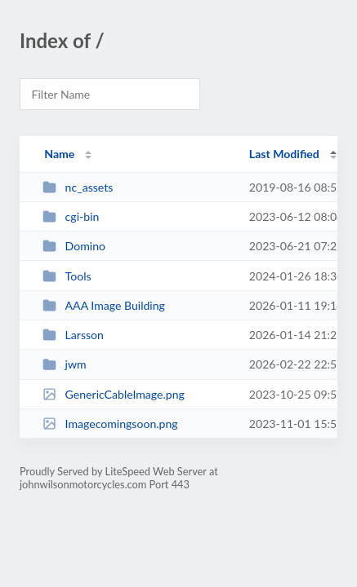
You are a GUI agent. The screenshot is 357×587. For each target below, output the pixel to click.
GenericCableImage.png (113, 394)
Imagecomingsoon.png (110, 423)
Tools (66, 276)
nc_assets (77, 187)
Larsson (73, 335)
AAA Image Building (103, 305)
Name (59, 154)
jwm (64, 364)
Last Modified (284, 154)
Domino (73, 246)
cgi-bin (70, 216)
